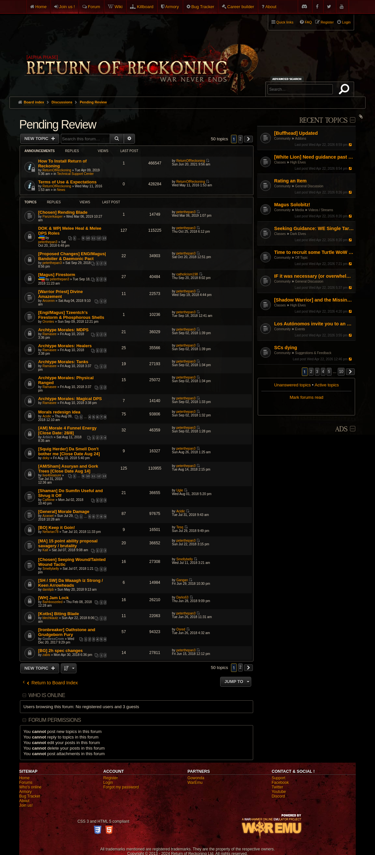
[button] (350, 371)
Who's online (30, 787)
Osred (180, 629)
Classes (280, 162)
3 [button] (317, 371)
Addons (300, 138)
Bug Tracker (202, 6)
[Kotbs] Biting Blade (58, 613)
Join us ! (67, 6)
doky (45, 458)
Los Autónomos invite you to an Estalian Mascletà (314, 323)
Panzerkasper (52, 216)
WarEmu (195, 782)
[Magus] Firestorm (56, 274)
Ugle (179, 490)
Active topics (327, 384)
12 (98, 238)
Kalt (45, 550)
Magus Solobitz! (292, 204)
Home (41, 6)
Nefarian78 (50, 532)
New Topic (37, 138)
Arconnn (48, 301)
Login (108, 782)
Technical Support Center (75, 174)
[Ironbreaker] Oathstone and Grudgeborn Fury (66, 632)
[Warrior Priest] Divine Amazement (60, 294)
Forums (26, 782)
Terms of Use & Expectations (67, 181)
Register (110, 778)
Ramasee (49, 334)
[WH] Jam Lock (53, 597)
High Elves (298, 162)
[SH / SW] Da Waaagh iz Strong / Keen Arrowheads (70, 583)
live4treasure (51, 475)
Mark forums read (306, 397)
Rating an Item (290, 180)
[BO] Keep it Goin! (56, 527)
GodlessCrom (53, 639)
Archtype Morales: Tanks (63, 361)
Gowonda (196, 778)
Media (299, 210)
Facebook (280, 782)
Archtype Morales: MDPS (63, 329)
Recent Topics (323, 120)
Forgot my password (121, 787)
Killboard (145, 6)
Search (345, 90)
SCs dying (285, 347)
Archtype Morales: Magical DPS (70, 398)
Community (282, 138)
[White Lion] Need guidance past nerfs (314, 157)
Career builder (240, 6)
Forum (94, 6)
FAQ (308, 22)
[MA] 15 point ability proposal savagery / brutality (68, 543)
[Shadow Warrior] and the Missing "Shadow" (314, 300)
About (270, 6)
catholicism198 (187, 274)
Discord (278, 796)
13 (104, 238)
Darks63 (182, 597)
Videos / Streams (320, 210)
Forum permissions (54, 720)
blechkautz (50, 618)
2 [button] (311, 371)
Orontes (48, 321)
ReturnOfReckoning (56, 170)
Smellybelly (50, 568)
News (61, 190)
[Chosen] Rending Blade (63, 212)
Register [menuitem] (327, 22)
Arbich (47, 437)
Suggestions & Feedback (313, 353)
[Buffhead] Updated (296, 133)
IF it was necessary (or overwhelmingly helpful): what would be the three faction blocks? (314, 276)
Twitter (277, 787)
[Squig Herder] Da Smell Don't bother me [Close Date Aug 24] (69, 451)
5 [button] (329, 371)
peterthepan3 (186, 212)
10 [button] (341, 371)
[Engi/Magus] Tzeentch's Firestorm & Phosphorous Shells (71, 315)
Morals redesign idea (59, 412)
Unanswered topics (292, 384)
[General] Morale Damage (64, 511)
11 (93, 238)
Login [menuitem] (346, 22)
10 (88, 238)
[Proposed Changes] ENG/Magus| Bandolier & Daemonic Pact (72, 256)
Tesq (179, 527)
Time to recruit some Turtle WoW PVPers (314, 252)
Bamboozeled (52, 602)
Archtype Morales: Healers (65, 345)
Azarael (48, 516)
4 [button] (323, 371)
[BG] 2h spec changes (60, 650)
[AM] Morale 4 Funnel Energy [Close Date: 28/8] (67, 430)
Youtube (279, 791)
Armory (172, 6)
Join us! (26, 805)
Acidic (46, 416)
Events (300, 329)
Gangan (182, 580)
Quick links (284, 22)
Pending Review (57, 124)
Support (278, 778)
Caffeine (48, 500)
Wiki (119, 6)
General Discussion (309, 186)
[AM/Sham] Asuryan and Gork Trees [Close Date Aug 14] (68, 469)
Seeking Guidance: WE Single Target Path (314, 228)
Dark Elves (298, 234)
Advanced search (287, 79)
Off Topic (301, 257)
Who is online (46, 695)
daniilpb (48, 589)
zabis (46, 655)
